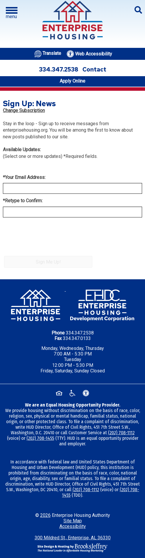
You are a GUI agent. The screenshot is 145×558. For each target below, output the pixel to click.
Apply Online (72, 81)
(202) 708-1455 (40, 438)
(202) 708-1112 (121, 432)
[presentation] (47, 240)
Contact (94, 69)
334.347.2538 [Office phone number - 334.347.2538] (58, 69)
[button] (11, 13)
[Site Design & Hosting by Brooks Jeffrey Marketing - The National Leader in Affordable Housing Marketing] (72, 547)
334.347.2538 (80, 333)
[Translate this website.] (48, 53)
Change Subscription (24, 110)
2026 (45, 515)
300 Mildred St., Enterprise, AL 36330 (73, 537)
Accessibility (72, 526)
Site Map (72, 521)
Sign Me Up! (48, 262)
